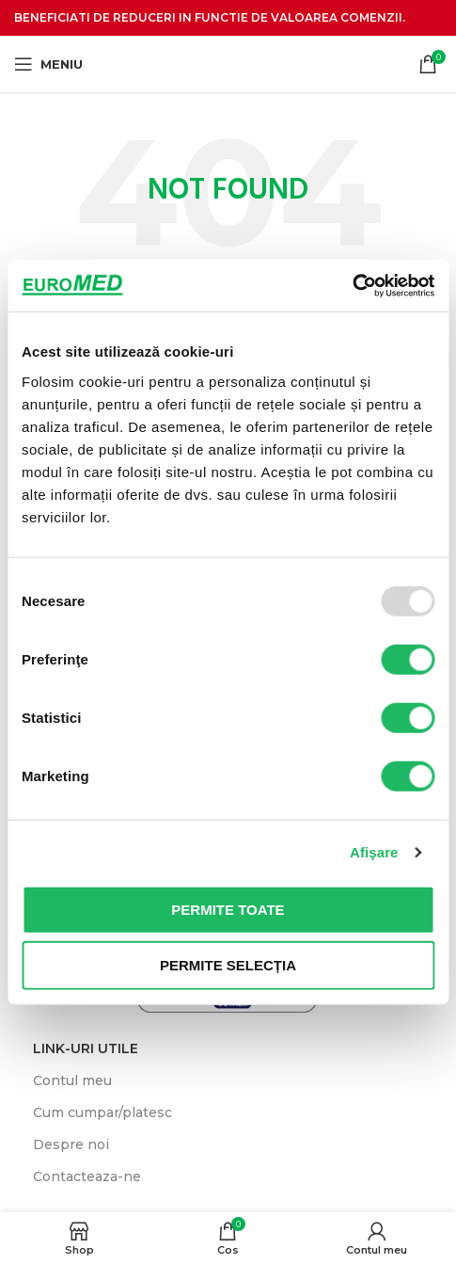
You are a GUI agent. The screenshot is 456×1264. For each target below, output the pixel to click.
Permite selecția (228, 965)
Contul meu (72, 1080)
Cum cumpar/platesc (102, 1112)
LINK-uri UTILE (85, 1048)
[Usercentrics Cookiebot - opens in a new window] (352, 285)
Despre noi (71, 1144)
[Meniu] (48, 64)
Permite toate (227, 909)
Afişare (374, 852)
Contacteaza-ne (87, 1176)
